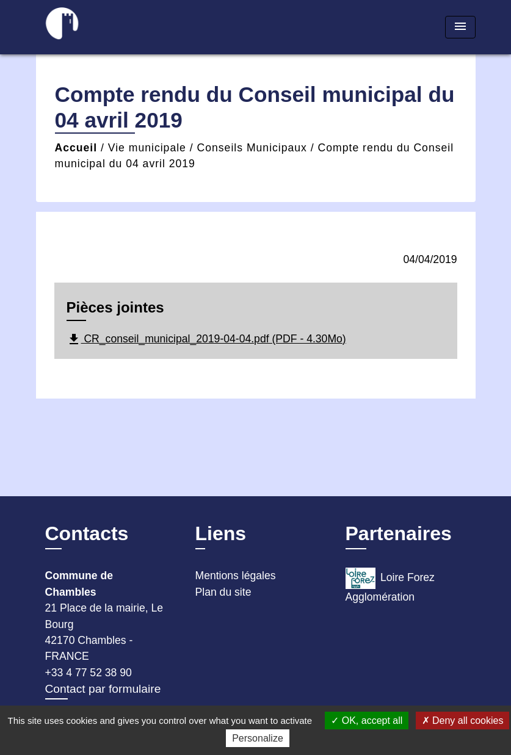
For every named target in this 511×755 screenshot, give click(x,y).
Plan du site (223, 592)
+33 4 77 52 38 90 (88, 672)
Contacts (87, 533)
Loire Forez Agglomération (390, 585)
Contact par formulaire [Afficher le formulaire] (103, 688)
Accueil (76, 148)
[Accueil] (112, 27)
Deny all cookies (463, 720)
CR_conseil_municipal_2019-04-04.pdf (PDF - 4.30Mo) (206, 339)
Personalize (257, 738)
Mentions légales (235, 575)
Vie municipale (147, 148)
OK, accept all (366, 720)
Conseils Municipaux (252, 148)
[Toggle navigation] (460, 27)
